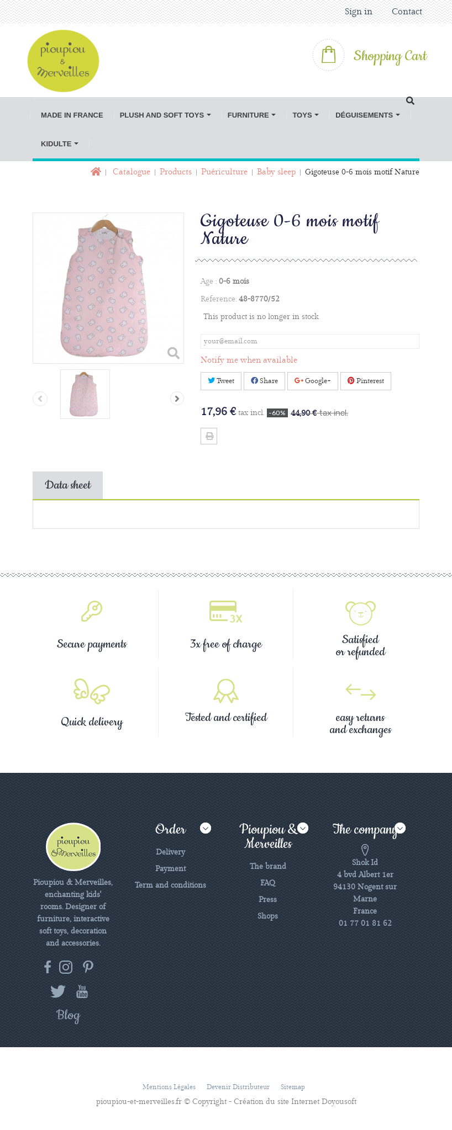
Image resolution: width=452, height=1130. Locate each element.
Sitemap (293, 1087)
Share (264, 380)
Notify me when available (249, 360)
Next (177, 398)
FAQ (267, 883)
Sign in (358, 12)
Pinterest (366, 380)
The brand (268, 866)
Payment (170, 868)
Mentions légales (169, 1087)
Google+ (313, 380)
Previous (40, 399)
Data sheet (68, 485)
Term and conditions (170, 885)
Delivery (170, 852)
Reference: (218, 299)
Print (209, 436)
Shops (267, 916)
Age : (209, 281)
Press (268, 899)
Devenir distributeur (238, 1087)
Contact (407, 12)
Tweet (221, 380)
